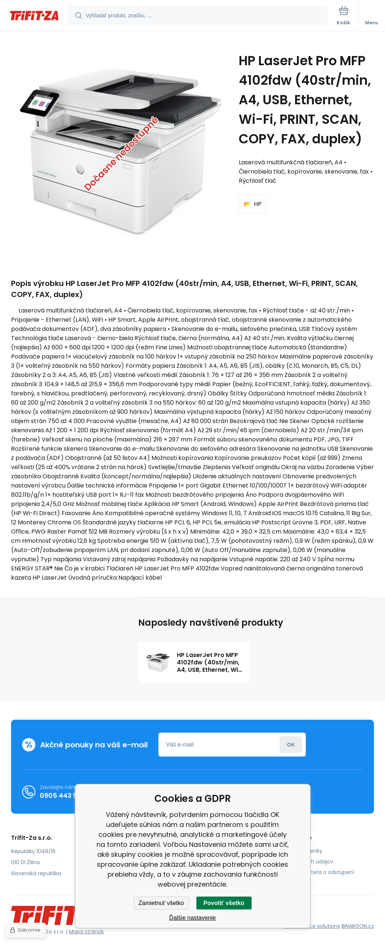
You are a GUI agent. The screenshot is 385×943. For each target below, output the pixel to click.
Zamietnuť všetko (161, 903)
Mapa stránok (86, 931)
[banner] (34, 16)
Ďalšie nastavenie (192, 918)
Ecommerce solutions (312, 926)
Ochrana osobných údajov (299, 861)
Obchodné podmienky (293, 851)
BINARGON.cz (358, 926)
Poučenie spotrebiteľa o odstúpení (309, 872)
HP (258, 204)
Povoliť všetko (223, 903)
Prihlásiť (291, 744)
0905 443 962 (62, 795)
